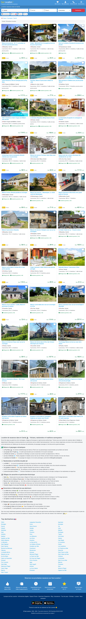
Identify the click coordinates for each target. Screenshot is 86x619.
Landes (31, 530)
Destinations (5, 14)
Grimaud (3, 560)
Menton (60, 562)
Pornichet (32, 570)
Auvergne (60, 524)
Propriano (60, 564)
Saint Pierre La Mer (63, 552)
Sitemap (71, 596)
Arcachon (32, 540)
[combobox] (14, 10)
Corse (31, 524)
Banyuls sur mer (5, 554)
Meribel (3, 536)
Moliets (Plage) (62, 568)
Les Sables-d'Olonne (35, 544)
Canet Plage (4, 568)
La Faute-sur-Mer (34, 556)
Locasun (77, 596)
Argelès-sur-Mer (5, 538)
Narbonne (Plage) (5, 566)
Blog (52, 596)
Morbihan (3, 530)
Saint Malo (4, 564)
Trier (25, 14)
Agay (31, 562)
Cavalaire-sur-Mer (34, 546)
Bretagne (3, 524)
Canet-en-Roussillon (6, 558)
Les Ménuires (33, 536)
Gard (2, 532)
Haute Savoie (33, 526)
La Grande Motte (5, 552)
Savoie (3, 526)
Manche (60, 530)
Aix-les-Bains (4, 556)
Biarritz (3, 570)
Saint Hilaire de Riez (63, 554)
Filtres (13, 14)
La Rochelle (61, 558)
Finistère (32, 532)
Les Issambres (62, 546)
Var (59, 526)
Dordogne (60, 532)
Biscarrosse (33, 550)
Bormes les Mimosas (6, 548)
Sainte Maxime (5, 540)
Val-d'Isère (61, 536)
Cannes (60, 538)
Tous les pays (64, 596)
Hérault (3, 528)
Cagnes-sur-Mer (62, 570)
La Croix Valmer (34, 568)
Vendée (32, 528)
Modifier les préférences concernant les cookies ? (43, 613)
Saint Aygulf (33, 564)
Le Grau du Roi (33, 542)
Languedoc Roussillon (35, 522)
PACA (2, 522)
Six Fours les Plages (35, 558)
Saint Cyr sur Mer (62, 560)
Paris (31, 534)
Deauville (60, 550)
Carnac (60, 544)
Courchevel (32, 548)
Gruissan (32, 552)
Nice (59, 566)
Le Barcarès (4, 542)
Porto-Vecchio (33, 560)
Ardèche (3, 534)
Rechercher (78, 10)
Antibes (32, 566)
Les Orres (32, 538)
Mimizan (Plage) (34, 554)
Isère (59, 528)
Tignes (60, 534)
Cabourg (3, 550)
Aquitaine (60, 522)
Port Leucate (4, 562)
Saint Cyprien (4, 546)
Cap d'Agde (61, 540)
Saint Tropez (4, 572)
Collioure (60, 556)
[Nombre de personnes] (64, 10)
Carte (20, 14)
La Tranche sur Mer (63, 548)
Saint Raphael (4, 544)
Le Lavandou (61, 542)
